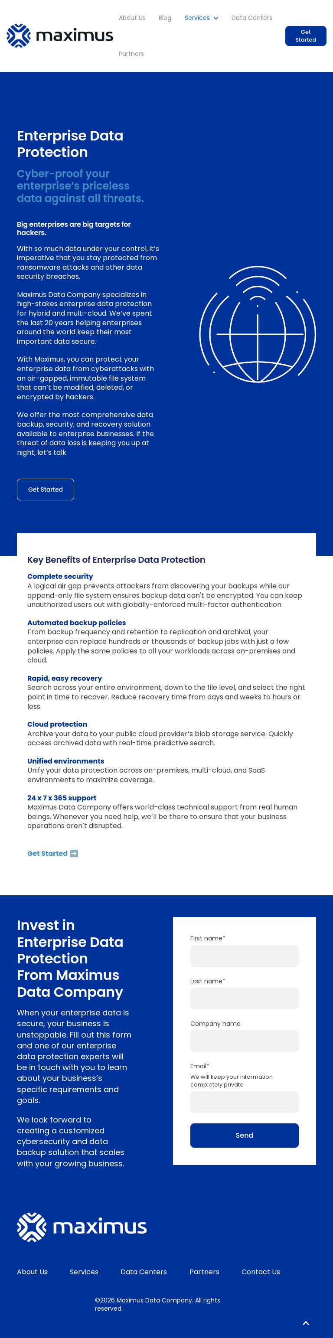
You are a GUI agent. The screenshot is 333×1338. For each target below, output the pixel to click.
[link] (60, 35)
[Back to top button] (306, 1323)
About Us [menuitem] (32, 1272)
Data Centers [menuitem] (144, 1272)
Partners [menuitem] (204, 1272)
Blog (165, 17)
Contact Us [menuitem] (261, 1272)
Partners (131, 53)
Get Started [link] (305, 36)
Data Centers (252, 17)
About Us (132, 17)
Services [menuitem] (84, 1272)
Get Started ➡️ (52, 853)
